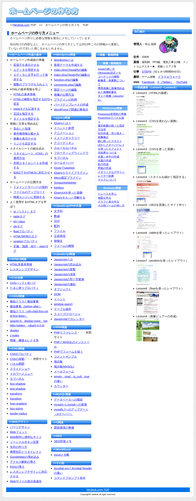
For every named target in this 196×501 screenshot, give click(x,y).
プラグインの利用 (65, 99)
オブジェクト (62, 289)
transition (16, 398)
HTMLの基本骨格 (24, 94)
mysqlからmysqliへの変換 (70, 404)
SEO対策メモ (63, 441)
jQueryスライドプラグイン (71, 172)
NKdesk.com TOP (98, 489)
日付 (57, 221)
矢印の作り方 (18, 446)
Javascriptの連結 (65, 284)
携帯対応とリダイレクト (26, 451)
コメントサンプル (65, 356)
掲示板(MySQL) (64, 366)
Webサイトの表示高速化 (26, 481)
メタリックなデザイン (111, 172)
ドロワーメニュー (21, 373)
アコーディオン (64, 143)
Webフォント (18, 432)
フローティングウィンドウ (71, 152)
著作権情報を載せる (26, 133)
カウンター (61, 386)
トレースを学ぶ (107, 193)
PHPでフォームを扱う (68, 351)
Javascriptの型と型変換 (69, 279)
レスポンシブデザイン (24, 269)
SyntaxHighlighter (65, 182)
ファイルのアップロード (29, 192)
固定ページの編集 (65, 89)
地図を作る (104, 197)
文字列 (58, 211)
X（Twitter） (165, 82)
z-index (14, 335)
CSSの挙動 (17, 358)
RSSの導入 (17, 466)
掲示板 (58, 361)
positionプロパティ (25, 241)
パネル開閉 (17, 363)
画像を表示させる (24, 138)
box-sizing (16, 408)
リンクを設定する (24, 143)
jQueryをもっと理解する (69, 197)
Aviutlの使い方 (106, 69)
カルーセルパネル (65, 147)
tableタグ (19, 216)
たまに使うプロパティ (24, 287)
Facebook (148, 82)
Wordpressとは (64, 59)
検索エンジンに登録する (29, 197)
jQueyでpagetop (64, 167)
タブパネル (17, 378)
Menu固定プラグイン (67, 177)
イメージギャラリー (67, 138)
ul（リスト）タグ (24, 211)
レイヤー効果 (106, 176)
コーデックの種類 (108, 76)
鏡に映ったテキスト (110, 141)
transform (16, 393)
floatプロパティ (23, 231)
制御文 (58, 240)
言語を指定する (23, 113)
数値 (57, 216)
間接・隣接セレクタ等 (24, 340)
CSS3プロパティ (21, 354)
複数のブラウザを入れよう (30, 84)
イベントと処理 (64, 128)
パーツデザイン (20, 427)
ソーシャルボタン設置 (24, 442)
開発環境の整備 (64, 427)
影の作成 (103, 164)
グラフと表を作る (108, 201)
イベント (59, 299)
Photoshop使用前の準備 (112, 114)
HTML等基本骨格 (21, 264)
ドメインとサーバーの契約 (30, 187)
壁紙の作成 (104, 168)
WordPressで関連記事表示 (71, 109)
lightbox (59, 187)
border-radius (18, 413)
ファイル (59, 231)
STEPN (146, 71)
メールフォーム (64, 371)
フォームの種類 (64, 245)
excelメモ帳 (61, 454)
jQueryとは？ (62, 123)
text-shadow (17, 388)
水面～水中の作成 (108, 156)
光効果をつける (107, 152)
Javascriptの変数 (65, 269)
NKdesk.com (21, 25)
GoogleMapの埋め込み (24, 456)
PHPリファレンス (65, 332)
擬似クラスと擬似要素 (24, 301)
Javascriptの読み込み (67, 264)
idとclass (19, 221)
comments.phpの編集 (67, 84)
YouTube (181, 82)
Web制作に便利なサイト (26, 437)
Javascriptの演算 (65, 274)
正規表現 (59, 236)
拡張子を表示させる (26, 64)
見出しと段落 (22, 128)
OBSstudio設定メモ (109, 72)
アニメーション (64, 133)
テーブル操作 (62, 309)
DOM (57, 294)
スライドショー (20, 368)
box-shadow (17, 383)
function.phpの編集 (66, 79)
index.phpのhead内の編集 (70, 69)
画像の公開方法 (64, 94)
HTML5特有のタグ (25, 236)
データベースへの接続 (68, 399)
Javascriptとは (63, 259)
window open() (63, 304)
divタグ (18, 226)
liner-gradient (18, 403)
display (14, 330)
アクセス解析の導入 (23, 461)
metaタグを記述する (26, 108)
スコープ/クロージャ (67, 314)
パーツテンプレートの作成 (71, 104)
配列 (57, 226)
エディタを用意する (26, 69)
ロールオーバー (64, 162)
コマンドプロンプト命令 (70, 477)
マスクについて (107, 179)
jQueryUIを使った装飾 (68, 192)
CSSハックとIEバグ (23, 282)
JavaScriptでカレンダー (69, 319)
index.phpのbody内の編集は (72, 74)
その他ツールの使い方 (111, 205)
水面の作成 (104, 160)
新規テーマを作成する (68, 64)
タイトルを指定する (26, 118)
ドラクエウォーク (169, 76)
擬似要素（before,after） (26, 306)
